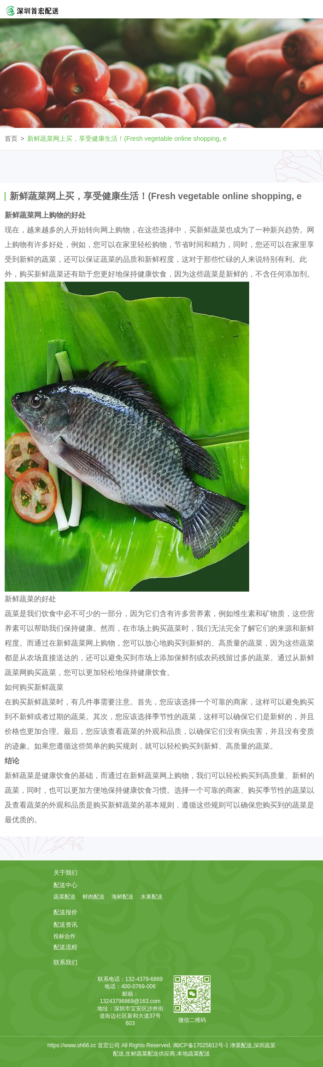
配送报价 (65, 912)
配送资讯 (65, 925)
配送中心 (65, 885)
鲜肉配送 (93, 897)
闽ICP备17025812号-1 (201, 1045)
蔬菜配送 (64, 897)
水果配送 (152, 897)
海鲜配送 (123, 897)
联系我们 (65, 962)
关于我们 (65, 873)
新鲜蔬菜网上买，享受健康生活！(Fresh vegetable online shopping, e (127, 138)
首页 (11, 138)
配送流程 (65, 947)
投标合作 (64, 936)
